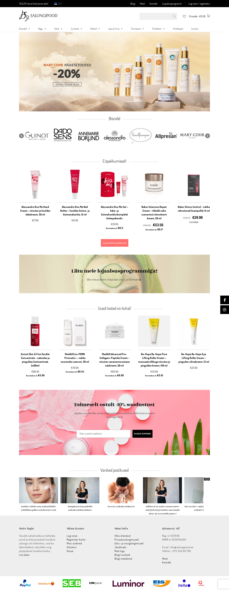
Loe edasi (24, 554)
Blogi (132, 3)
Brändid (24, 29)
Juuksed (76, 29)
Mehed (95, 29)
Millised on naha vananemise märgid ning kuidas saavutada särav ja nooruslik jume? (163, 510)
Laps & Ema (115, 29)
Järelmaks (120, 547)
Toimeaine (137, 29)
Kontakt (153, 3)
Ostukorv (72, 547)
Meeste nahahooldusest (121, 506)
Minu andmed (74, 543)
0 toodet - (199, 16)
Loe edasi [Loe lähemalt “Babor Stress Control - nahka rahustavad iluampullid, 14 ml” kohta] (193, 222)
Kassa (70, 551)
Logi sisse (72, 535)
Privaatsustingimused (126, 539)
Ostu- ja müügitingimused (128, 543)
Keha (58, 29)
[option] (37, 136)
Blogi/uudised (122, 554)
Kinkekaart (178, 28)
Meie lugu (119, 551)
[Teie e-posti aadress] (103, 434)
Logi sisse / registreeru (199, 3)
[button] (21, 135)
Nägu (42, 29)
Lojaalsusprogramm (172, 3)
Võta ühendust (122, 535)
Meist (142, 3)
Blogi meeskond (123, 558)
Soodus (194, 28)
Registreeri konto (76, 539)
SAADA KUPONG (142, 434)
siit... (140, 279)
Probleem (158, 29)
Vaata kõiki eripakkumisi (114, 242)
